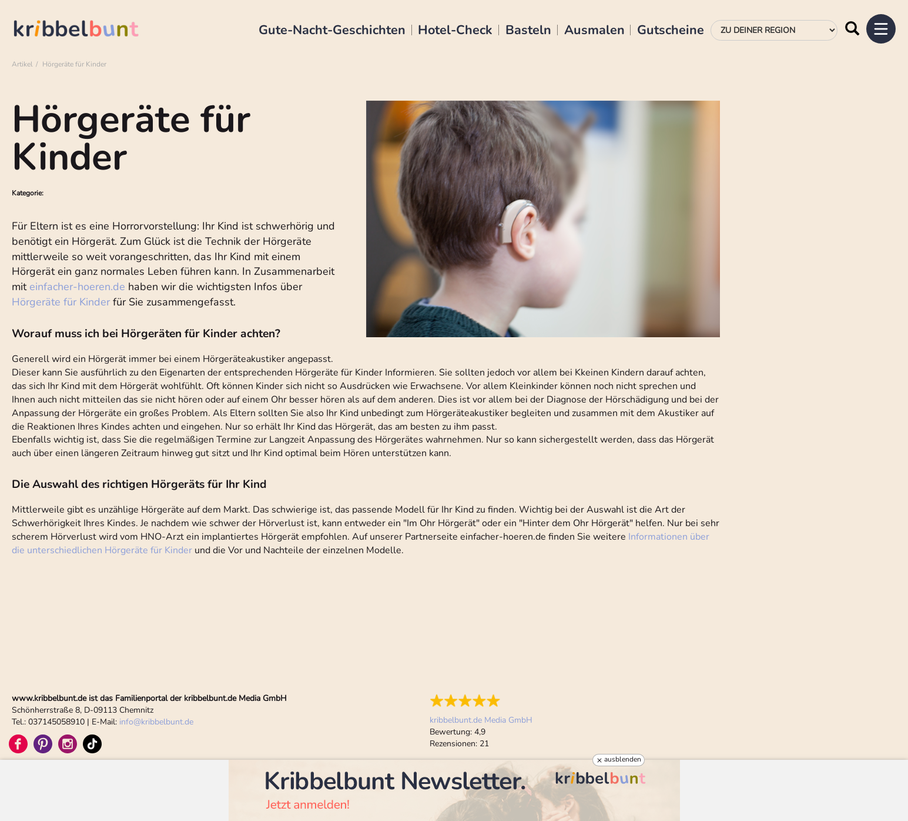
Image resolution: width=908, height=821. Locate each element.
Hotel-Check (455, 30)
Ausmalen (594, 30)
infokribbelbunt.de (156, 721)
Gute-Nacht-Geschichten (332, 30)
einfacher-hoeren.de (77, 287)
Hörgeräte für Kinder (61, 302)
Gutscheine (670, 30)
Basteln (528, 30)
